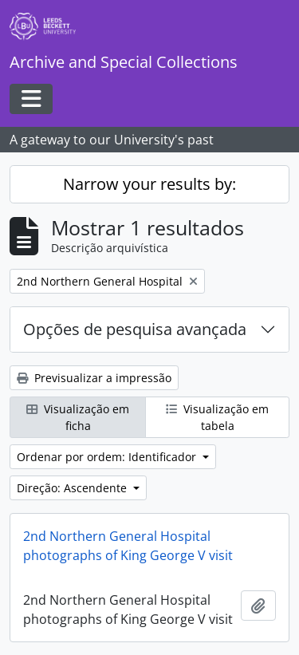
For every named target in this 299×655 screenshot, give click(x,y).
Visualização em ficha (77, 417)
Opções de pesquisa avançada (134, 329)
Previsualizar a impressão (94, 377)
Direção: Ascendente (73, 487)
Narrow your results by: (149, 184)
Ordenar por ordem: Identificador (108, 456)
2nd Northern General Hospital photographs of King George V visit (128, 545)
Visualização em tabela (217, 417)
